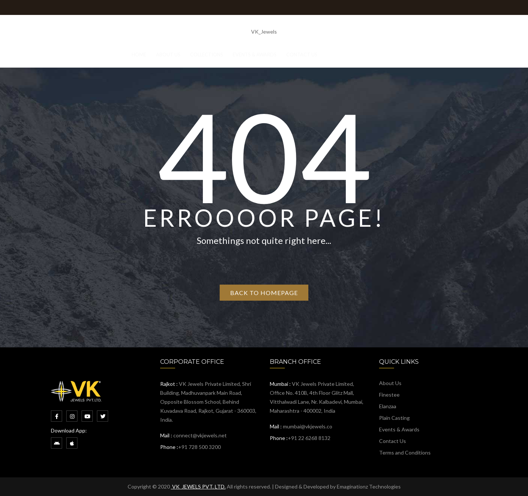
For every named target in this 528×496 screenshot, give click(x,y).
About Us (390, 383)
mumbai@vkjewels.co (307, 426)
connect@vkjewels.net (200, 435)
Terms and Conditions (405, 452)
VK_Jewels (264, 31)
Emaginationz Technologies (369, 486)
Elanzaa (387, 406)
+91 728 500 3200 (199, 447)
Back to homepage (264, 292)
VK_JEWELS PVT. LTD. (198, 486)
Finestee (389, 394)
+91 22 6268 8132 (309, 438)
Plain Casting (394, 418)
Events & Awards (399, 429)
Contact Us (392, 441)
